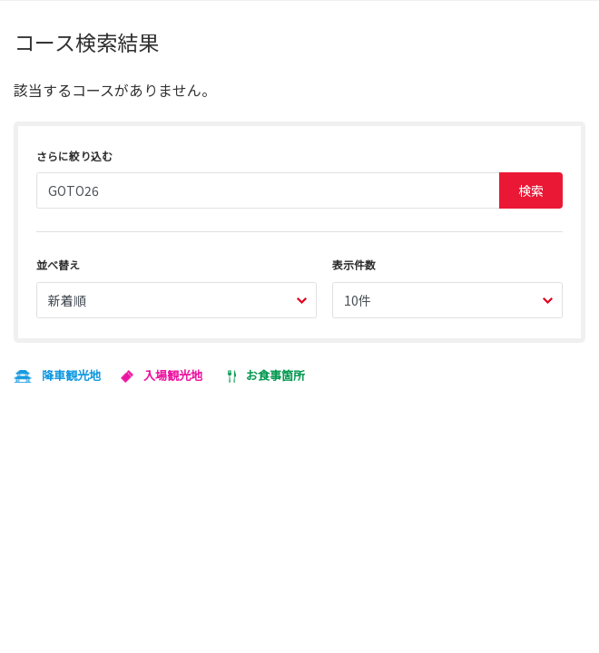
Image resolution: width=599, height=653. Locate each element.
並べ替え (58, 264)
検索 (531, 190)
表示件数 (354, 264)
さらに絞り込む (74, 155)
